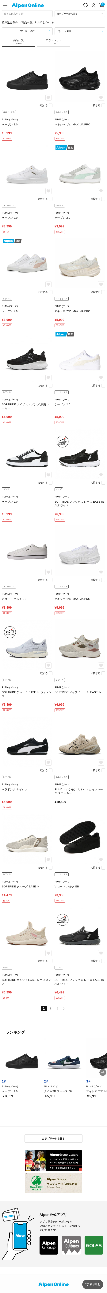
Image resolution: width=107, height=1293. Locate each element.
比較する (43, 105)
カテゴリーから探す (53, 1138)
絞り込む (30, 31)
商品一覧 (18, 42)
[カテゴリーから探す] (80, 13)
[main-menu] (5, 5)
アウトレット (53, 42)
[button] (102, 1072)
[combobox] (27, 13)
